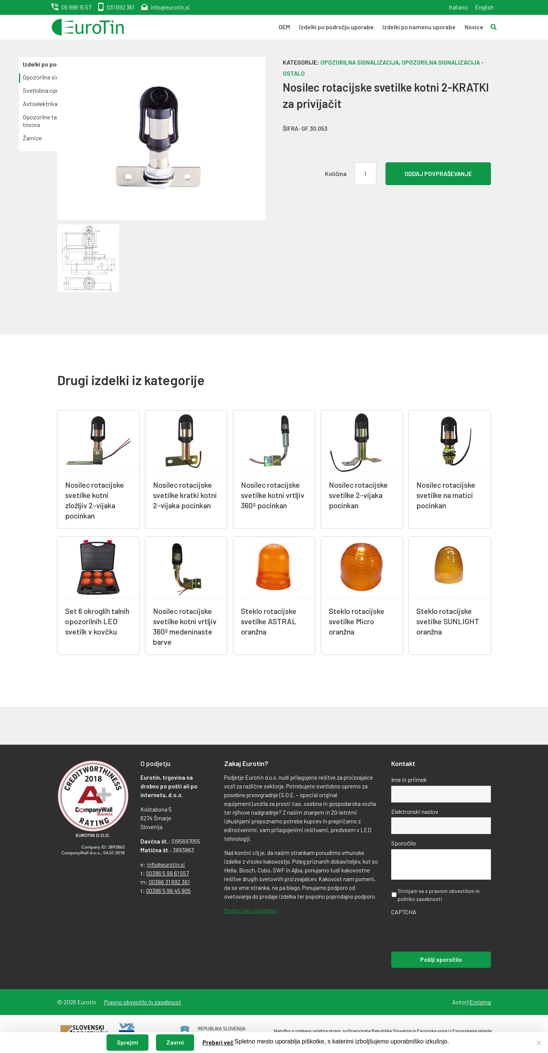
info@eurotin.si (170, 7)
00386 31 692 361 (169, 882)
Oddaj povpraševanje (438, 173)
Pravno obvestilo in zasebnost (142, 1001)
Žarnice (32, 137)
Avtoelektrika (40, 103)
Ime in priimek (409, 779)
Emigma (480, 1001)
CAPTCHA (403, 911)
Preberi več (218, 1042)
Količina (336, 173)
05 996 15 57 (76, 7)
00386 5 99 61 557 (167, 873)
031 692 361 (120, 7)
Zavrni (175, 1042)
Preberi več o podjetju (250, 910)
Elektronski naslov (414, 811)
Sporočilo (403, 843)
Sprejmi (127, 1042)
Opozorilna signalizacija (359, 62)
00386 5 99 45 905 (168, 890)
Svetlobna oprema (46, 90)
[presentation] (449, 933)
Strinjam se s (439, 895)
